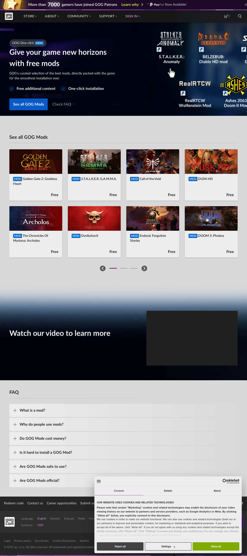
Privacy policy (22, 540)
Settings (168, 546)
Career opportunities (61, 503)
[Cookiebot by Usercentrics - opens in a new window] (225, 481)
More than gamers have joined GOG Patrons (72, 5)
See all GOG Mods (28, 104)
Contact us (35, 503)
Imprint (84, 540)
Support (108, 16)
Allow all (216, 546)
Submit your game (93, 503)
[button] (102, 268)
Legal (7, 540)
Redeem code (14, 503)
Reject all (120, 546)
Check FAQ (61, 104)
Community (79, 16)
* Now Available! (166, 5)
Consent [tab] (119, 490)
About (52, 16)
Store (30, 16)
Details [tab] (168, 490)
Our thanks (42, 540)
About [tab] (217, 490)
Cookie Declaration (64, 540)
